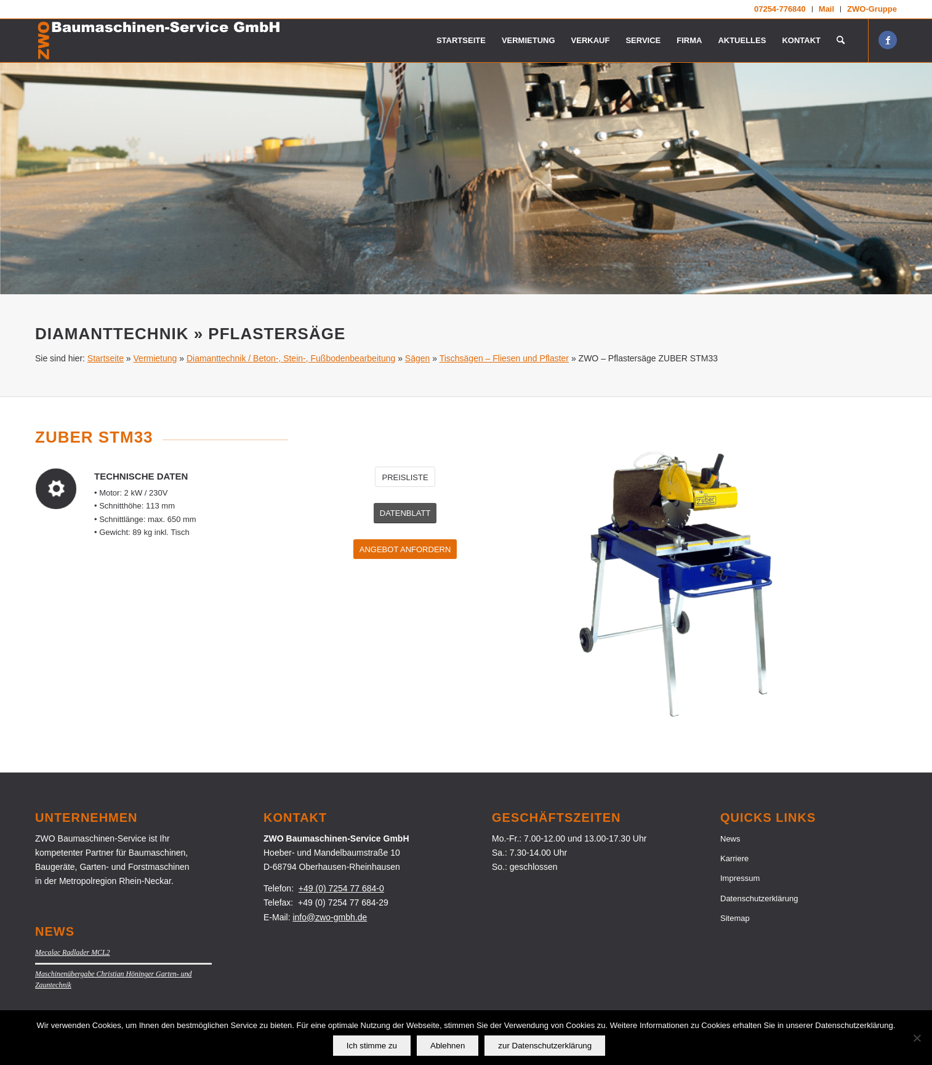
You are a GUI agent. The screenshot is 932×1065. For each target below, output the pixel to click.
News (730, 838)
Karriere (734, 858)
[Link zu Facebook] (887, 40)
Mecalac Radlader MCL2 (72, 952)
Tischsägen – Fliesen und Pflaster (504, 358)
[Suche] (841, 40)
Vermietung (155, 358)
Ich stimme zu (372, 1045)
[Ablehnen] (916, 1038)
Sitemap (735, 918)
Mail (826, 9)
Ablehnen (447, 1045)
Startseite (105, 358)
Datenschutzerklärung (759, 898)
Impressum (740, 878)
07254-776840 (780, 9)
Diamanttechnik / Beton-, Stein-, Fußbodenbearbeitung (291, 358)
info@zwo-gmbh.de (329, 917)
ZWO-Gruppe (872, 9)
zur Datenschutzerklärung (545, 1045)
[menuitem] (780, 9)
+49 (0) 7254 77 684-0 (341, 888)
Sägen (417, 358)
